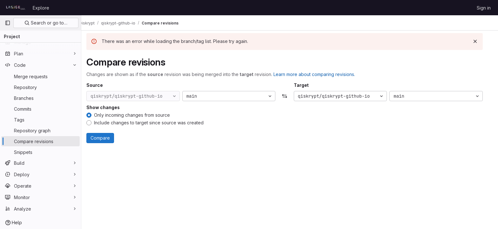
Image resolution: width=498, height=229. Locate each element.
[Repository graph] (40, 130)
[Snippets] (40, 152)
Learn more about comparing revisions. (319, 74)
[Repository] (40, 87)
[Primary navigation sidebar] (8, 23)
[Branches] (40, 98)
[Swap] (289, 96)
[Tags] (40, 119)
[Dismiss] (480, 41)
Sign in (484, 7)
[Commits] (40, 109)
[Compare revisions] (40, 141)
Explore (41, 7)
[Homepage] (15, 8)
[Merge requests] (40, 76)
